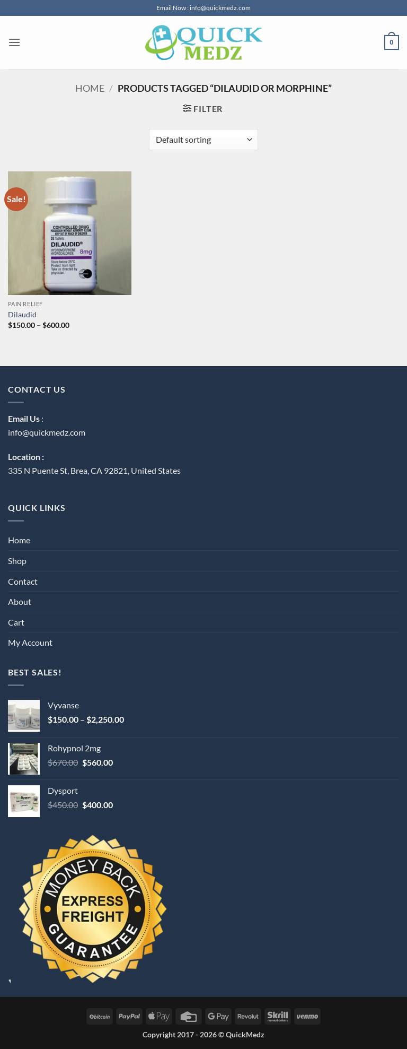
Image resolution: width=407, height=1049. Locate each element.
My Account (30, 642)
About (19, 601)
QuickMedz (245, 1034)
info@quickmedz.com (46, 432)
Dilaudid (22, 314)
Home (89, 88)
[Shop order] (203, 139)
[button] (14, 42)
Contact (23, 581)
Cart (16, 622)
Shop (17, 561)
